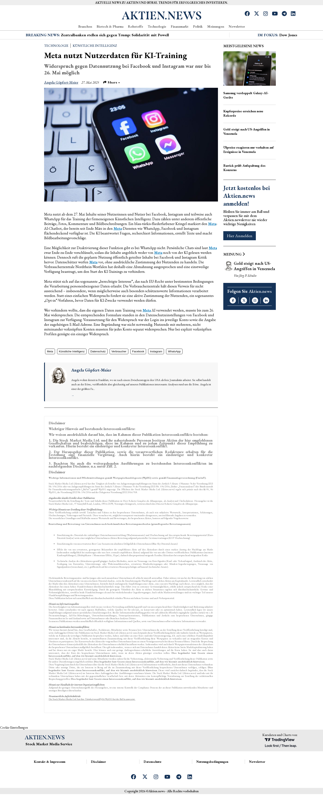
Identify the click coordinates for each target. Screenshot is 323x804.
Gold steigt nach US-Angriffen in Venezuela (246, 146)
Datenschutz (98, 366)
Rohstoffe (135, 26)
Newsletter (237, 26)
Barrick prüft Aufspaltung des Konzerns (244, 182)
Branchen (85, 26)
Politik (198, 26)
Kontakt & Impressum (49, 776)
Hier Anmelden (239, 250)
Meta (212, 238)
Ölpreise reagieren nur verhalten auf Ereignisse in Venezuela (248, 164)
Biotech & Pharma (110, 26)
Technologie (157, 26)
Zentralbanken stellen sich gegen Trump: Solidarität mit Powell (115, 49)
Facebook (138, 366)
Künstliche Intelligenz (95, 60)
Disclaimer (98, 776)
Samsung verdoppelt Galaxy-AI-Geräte (245, 110)
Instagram (156, 366)
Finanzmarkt (179, 26)
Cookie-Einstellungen (14, 742)
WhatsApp (174, 366)
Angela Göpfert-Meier (61, 97)
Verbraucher (118, 366)
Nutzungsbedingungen (212, 776)
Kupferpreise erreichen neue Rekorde (243, 128)
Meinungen (215, 26)
